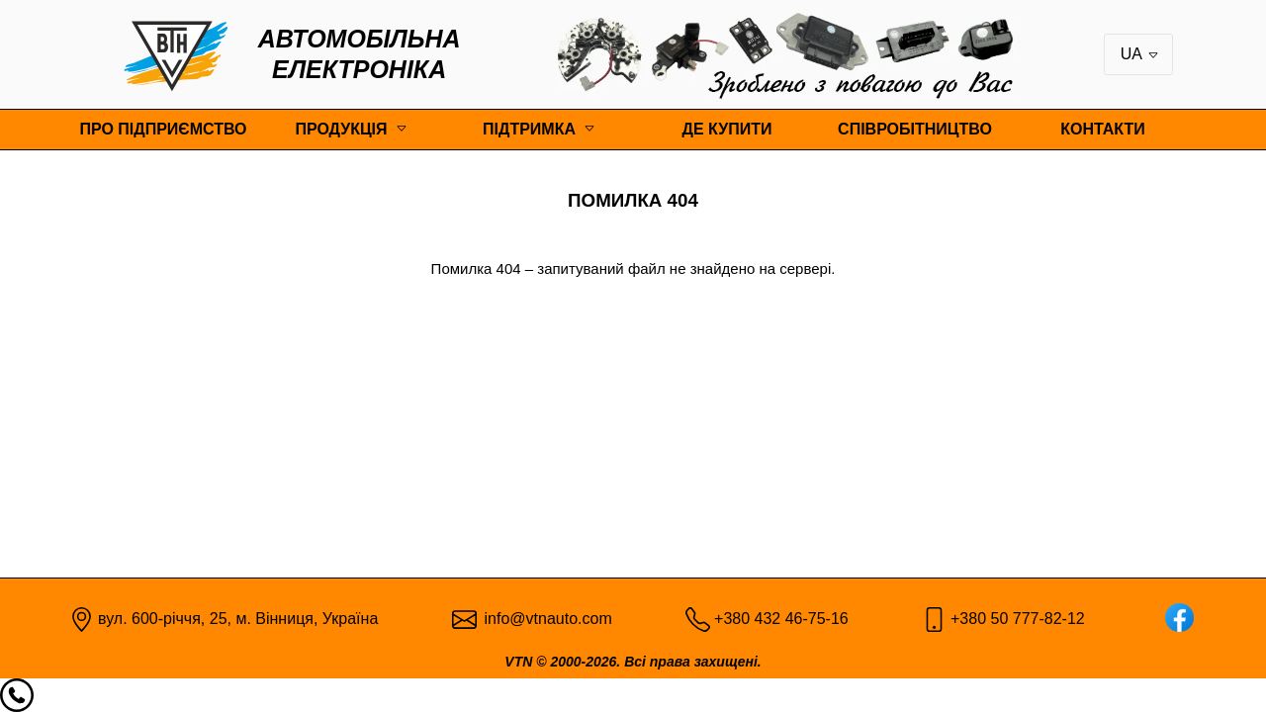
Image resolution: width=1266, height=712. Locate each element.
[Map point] (81, 617)
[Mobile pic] (934, 617)
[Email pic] (464, 617)
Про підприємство (162, 129)
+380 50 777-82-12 (1017, 618)
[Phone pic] (697, 617)
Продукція (341, 129)
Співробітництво (915, 129)
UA (1140, 53)
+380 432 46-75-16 (781, 618)
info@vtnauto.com (548, 618)
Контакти (1102, 129)
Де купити (727, 129)
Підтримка (529, 129)
